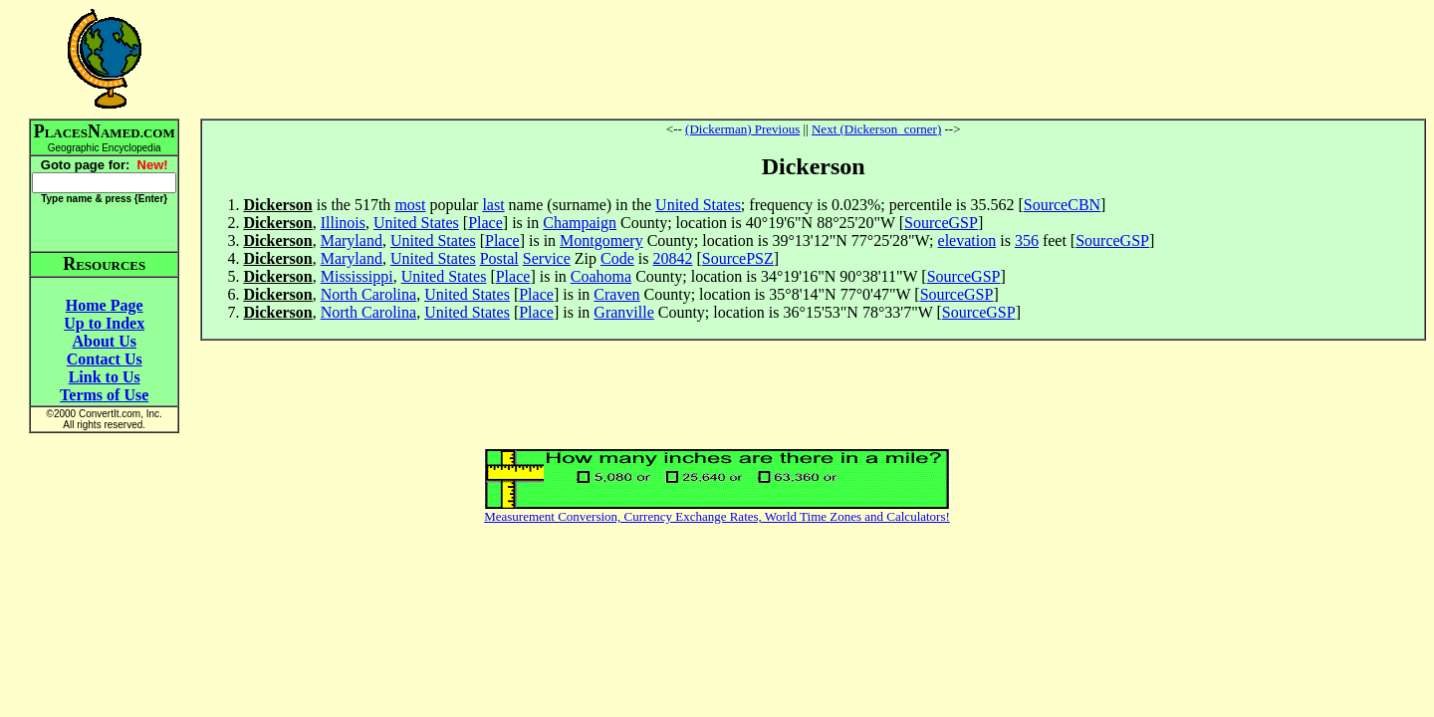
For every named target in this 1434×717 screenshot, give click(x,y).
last (493, 204)
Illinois (343, 222)
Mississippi (357, 276)
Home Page (104, 305)
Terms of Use (104, 394)
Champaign (579, 222)
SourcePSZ (738, 258)
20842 (672, 258)
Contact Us (104, 359)
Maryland (351, 240)
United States (698, 204)
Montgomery (601, 240)
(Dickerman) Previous (742, 128)
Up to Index (104, 323)
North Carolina (368, 294)
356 (1027, 240)
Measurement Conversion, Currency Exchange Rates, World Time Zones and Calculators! (717, 516)
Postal (499, 258)
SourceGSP (941, 222)
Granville (623, 312)
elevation (967, 240)
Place (485, 222)
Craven (616, 294)
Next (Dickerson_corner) (876, 128)
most (409, 204)
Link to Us (104, 376)
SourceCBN (1062, 204)
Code (617, 258)
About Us (103, 341)
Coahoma (601, 276)
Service (547, 258)
